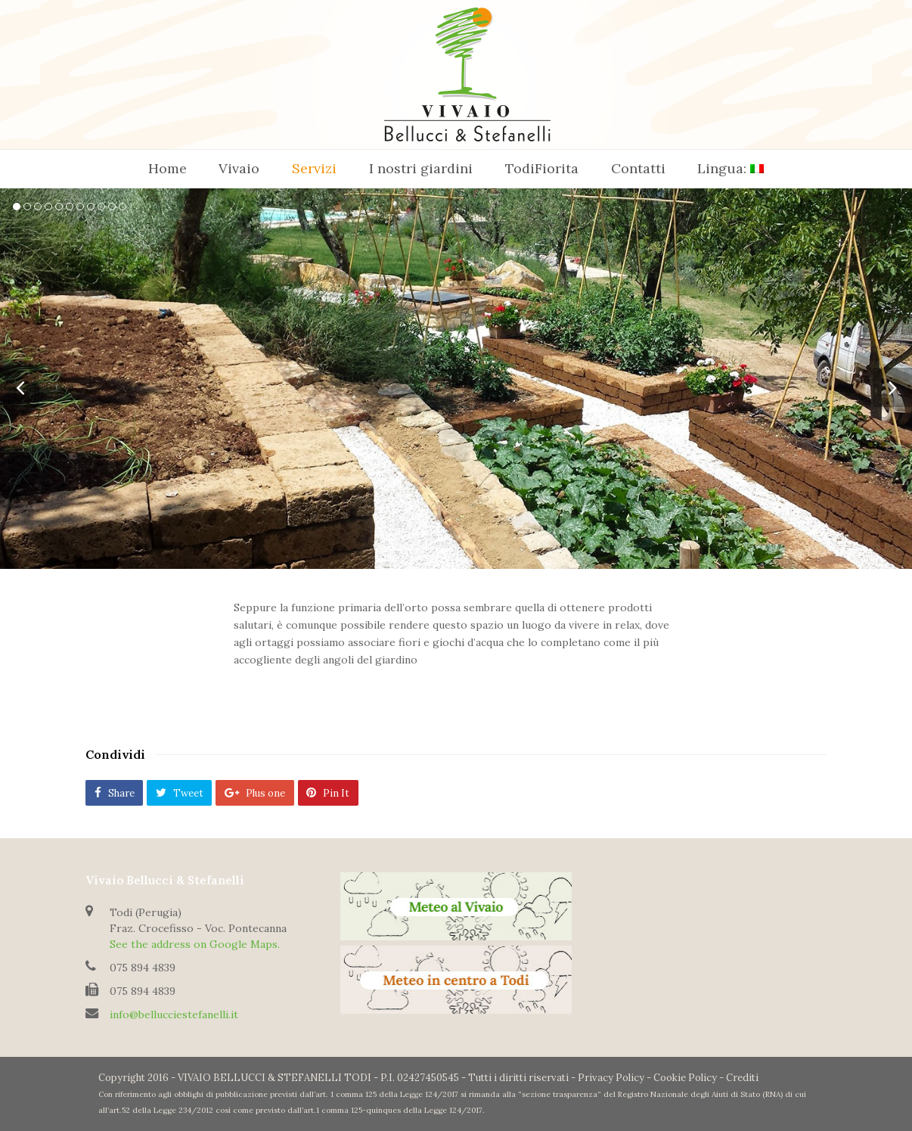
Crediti (742, 1077)
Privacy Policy (611, 1077)
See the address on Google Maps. (195, 944)
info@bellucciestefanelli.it (174, 1014)
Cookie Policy (685, 1077)
